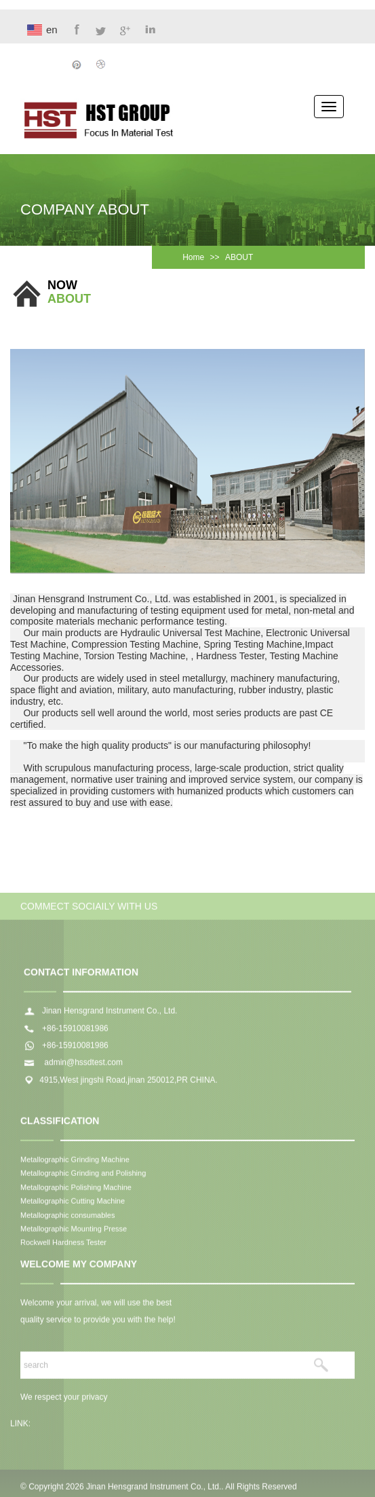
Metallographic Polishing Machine (76, 1189)
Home (193, 257)
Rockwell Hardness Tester (63, 1245)
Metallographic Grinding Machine (75, 1162)
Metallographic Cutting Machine (72, 1204)
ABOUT (239, 257)
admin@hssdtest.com (82, 1065)
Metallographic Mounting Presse (73, 1231)
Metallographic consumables (67, 1217)
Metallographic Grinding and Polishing (83, 1176)
